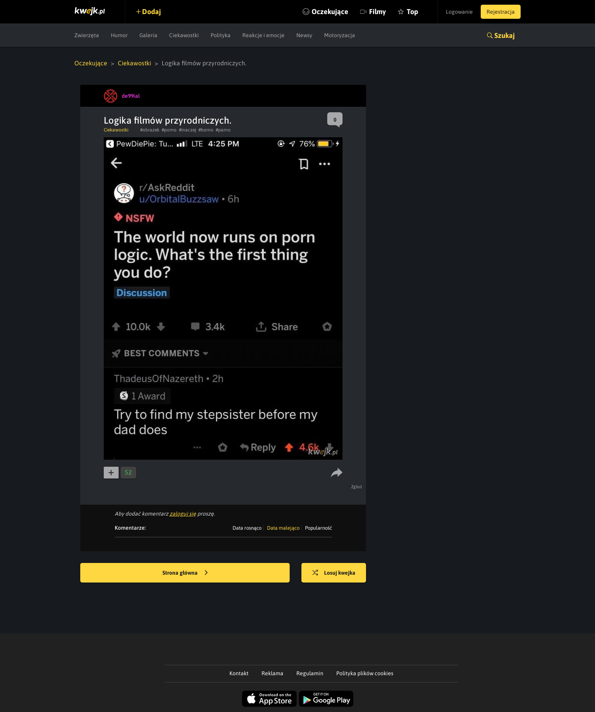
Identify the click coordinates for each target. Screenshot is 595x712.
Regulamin (309, 673)
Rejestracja (501, 12)
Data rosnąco (247, 528)
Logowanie (459, 12)
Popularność (318, 528)
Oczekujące (330, 11)
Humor (119, 35)
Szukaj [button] (504, 35)
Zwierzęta (86, 35)
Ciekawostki (184, 35)
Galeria (148, 35)
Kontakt (239, 673)
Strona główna (185, 573)
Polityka (221, 35)
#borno (205, 130)
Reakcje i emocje (263, 35)
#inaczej (187, 130)
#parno (223, 130)
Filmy (377, 11)
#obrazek (149, 130)
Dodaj (151, 11)
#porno (169, 130)
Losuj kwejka (333, 573)
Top (412, 11)
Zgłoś (356, 486)
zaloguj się (182, 514)
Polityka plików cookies (364, 673)
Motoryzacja (339, 35)
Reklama (272, 673)
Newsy (304, 35)
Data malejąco (283, 528)
